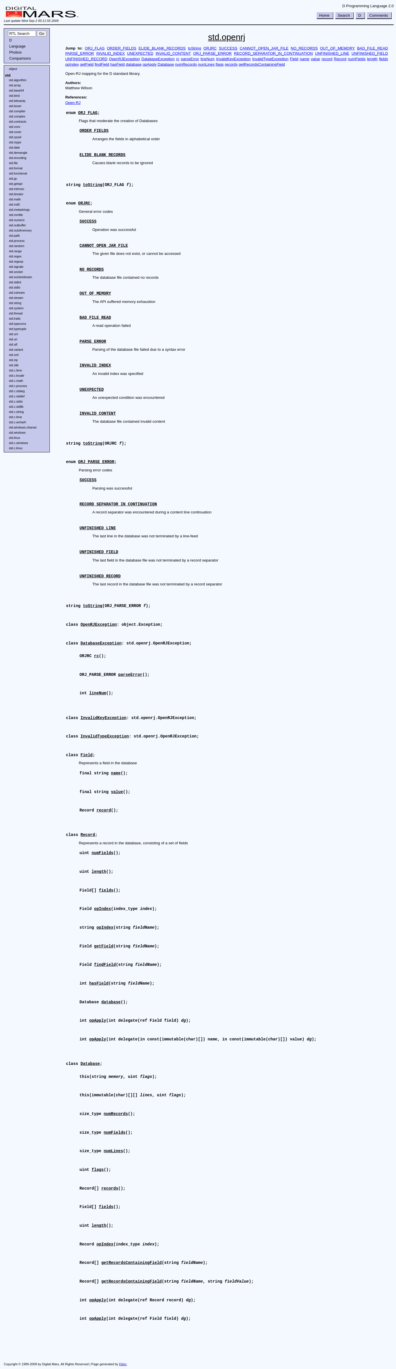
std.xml (14, 355)
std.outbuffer (17, 225)
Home (324, 15)
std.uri (13, 339)
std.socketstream (20, 277)
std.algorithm (17, 80)
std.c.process (18, 386)
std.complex (17, 116)
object (13, 69)
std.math (15, 199)
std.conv (14, 126)
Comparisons (20, 58)
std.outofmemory (20, 230)
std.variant (16, 349)
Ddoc (123, 1364)
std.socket (16, 272)
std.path (14, 235)
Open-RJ (73, 103)
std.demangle (18, 152)
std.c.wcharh (17, 422)
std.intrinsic (16, 189)
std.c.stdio (16, 401)
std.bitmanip (17, 101)
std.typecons (17, 323)
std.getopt (15, 183)
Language (17, 46)
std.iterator (16, 194)
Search (344, 15)
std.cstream (17, 292)
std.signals (16, 266)
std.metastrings (19, 209)
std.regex (15, 256)
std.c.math (16, 380)
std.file (13, 163)
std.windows (17, 432)
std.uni (13, 334)
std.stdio (14, 287)
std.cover (15, 132)
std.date (14, 147)
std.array (15, 85)
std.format (15, 168)
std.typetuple (17, 329)
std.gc (13, 178)
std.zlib (13, 365)
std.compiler (17, 111)
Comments (379, 15)
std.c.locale (16, 375)
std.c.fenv (15, 370)
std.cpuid (15, 137)
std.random (16, 246)
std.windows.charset (23, 427)
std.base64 (16, 90)
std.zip (13, 360)
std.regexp (16, 261)
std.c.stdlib (16, 406)
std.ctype (15, 142)
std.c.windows (18, 443)
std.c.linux (15, 448)
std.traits (14, 318)
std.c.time (15, 417)
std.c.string (16, 412)
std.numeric (17, 220)
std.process (17, 240)
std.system (16, 308)
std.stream (16, 297)
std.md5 (14, 204)
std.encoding (17, 158)
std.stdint (15, 282)
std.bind (14, 95)
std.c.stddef (17, 396)
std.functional (18, 173)
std (7, 75)
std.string (15, 303)
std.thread (15, 313)
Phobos (15, 52)
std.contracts (17, 121)
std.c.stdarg (17, 391)
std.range (15, 251)
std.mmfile (16, 215)
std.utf (13, 344)
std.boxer (15, 106)
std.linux (14, 437)
